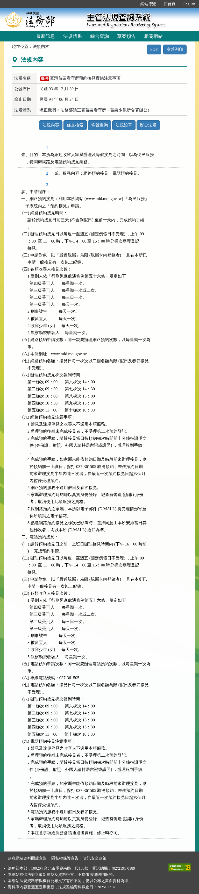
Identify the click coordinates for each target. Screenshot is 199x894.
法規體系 (72, 36)
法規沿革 (124, 125)
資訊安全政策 (94, 858)
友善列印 (175, 49)
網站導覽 (148, 4)
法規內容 (50, 125)
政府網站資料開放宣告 (27, 858)
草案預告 (126, 36)
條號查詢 (99, 125)
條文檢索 (75, 125)
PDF (154, 49)
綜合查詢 (99, 36)
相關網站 (153, 36)
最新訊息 (45, 36)
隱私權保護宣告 (65, 858)
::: (131, 4)
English (189, 4)
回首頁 (169, 4)
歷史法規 (148, 125)
